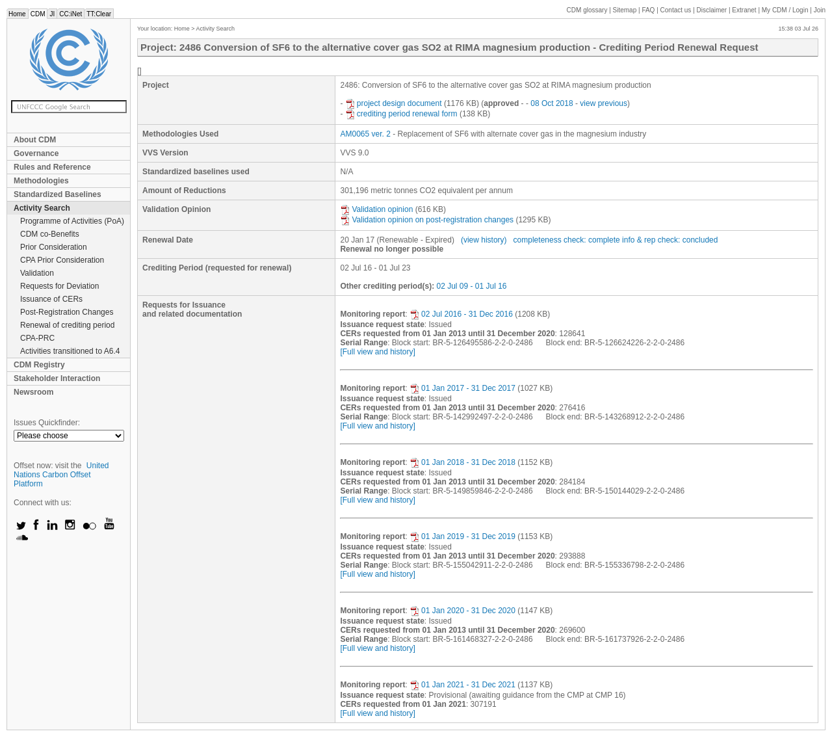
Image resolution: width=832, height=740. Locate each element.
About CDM (35, 139)
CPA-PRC (37, 338)
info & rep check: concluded (670, 239)
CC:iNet (70, 14)
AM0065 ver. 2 (365, 134)
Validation (37, 273)
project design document (393, 103)
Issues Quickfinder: (47, 422)
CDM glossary (587, 10)
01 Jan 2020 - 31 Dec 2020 (462, 610)
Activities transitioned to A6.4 (70, 351)
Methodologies (41, 180)
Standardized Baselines (57, 194)
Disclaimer (712, 10)
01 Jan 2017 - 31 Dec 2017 (462, 388)
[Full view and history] (377, 351)
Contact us (676, 10)
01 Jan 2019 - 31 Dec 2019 (462, 536)
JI (52, 14)
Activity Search (42, 208)
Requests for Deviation (59, 286)
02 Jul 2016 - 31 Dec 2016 (461, 314)
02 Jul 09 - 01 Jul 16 (471, 286)
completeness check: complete (567, 239)
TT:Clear (98, 14)
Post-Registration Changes (66, 312)
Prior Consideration (53, 247)
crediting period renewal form (401, 113)
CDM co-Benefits (49, 234)
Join (820, 10)
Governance (36, 153)
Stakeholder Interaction (57, 378)
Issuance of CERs (51, 299)
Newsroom (33, 392)
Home (17, 14)
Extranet (744, 10)
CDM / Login (786, 10)
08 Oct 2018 (551, 103)
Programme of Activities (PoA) (72, 221)
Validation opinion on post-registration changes (427, 219)
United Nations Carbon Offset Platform (61, 474)
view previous (603, 103)
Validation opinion (376, 209)
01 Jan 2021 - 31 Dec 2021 (462, 684)
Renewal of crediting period (67, 325)
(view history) (484, 239)
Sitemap (625, 10)
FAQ (648, 10)
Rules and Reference (52, 167)
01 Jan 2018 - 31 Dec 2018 (462, 462)
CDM (38, 14)
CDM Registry (39, 364)
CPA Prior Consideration (62, 260)
